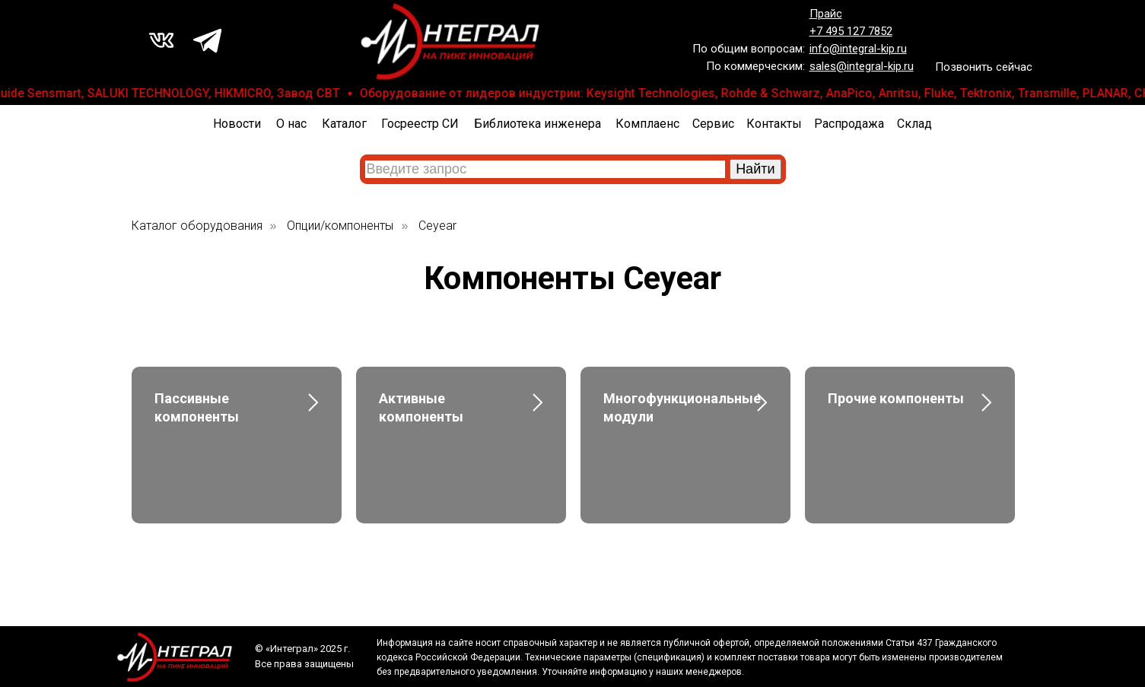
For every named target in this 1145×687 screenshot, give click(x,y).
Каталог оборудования (197, 225)
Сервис (713, 123)
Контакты (774, 123)
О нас (291, 123)
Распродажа (849, 123)
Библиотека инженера (537, 123)
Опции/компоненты (340, 225)
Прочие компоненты (896, 398)
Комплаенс (647, 123)
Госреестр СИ (420, 123)
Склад (914, 123)
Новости (237, 123)
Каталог (344, 123)
